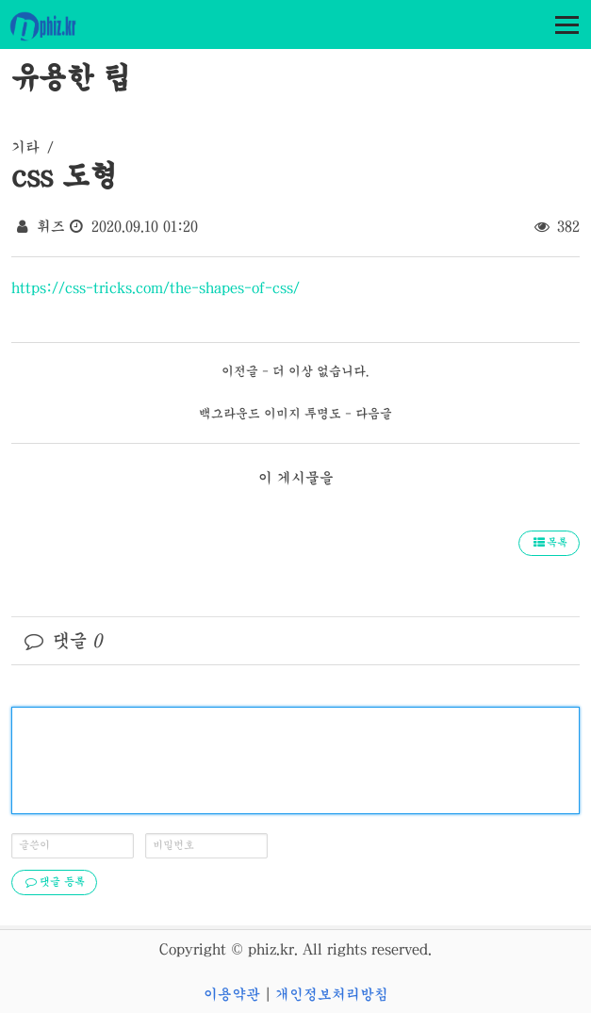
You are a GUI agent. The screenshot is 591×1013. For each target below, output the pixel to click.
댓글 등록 (54, 882)
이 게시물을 (296, 477)
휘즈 (51, 226)
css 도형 (64, 175)
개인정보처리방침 (331, 994)
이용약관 (232, 994)
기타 (25, 147)
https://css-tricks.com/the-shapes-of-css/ (155, 287)
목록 (549, 542)
